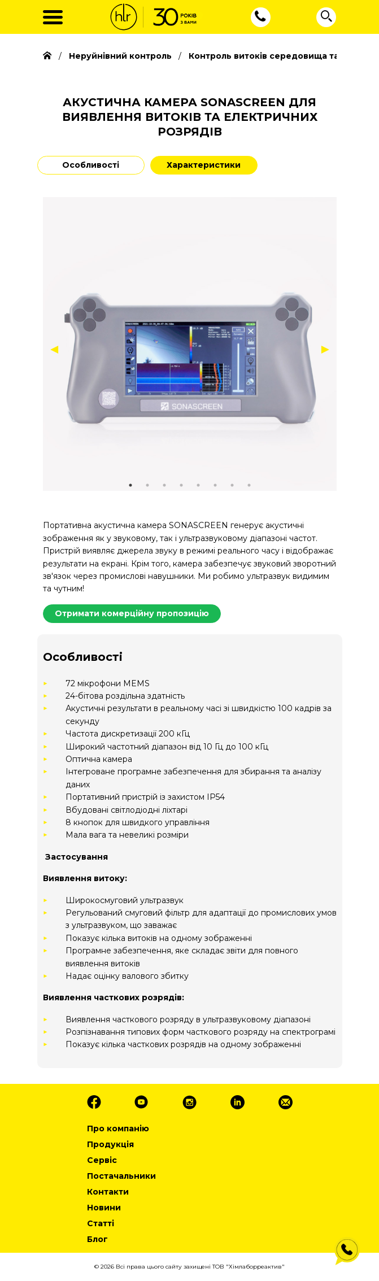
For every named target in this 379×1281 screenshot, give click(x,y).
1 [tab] (130, 485)
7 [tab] (232, 485)
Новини (104, 1207)
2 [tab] (147, 485)
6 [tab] (215, 485)
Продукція (110, 1144)
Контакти (108, 1192)
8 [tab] (249, 485)
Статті (100, 1223)
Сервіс (102, 1160)
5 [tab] (198, 485)
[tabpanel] (190, 344)
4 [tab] (181, 485)
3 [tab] (164, 485)
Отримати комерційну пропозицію (132, 613)
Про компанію (118, 1128)
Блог (97, 1239)
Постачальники (121, 1176)
